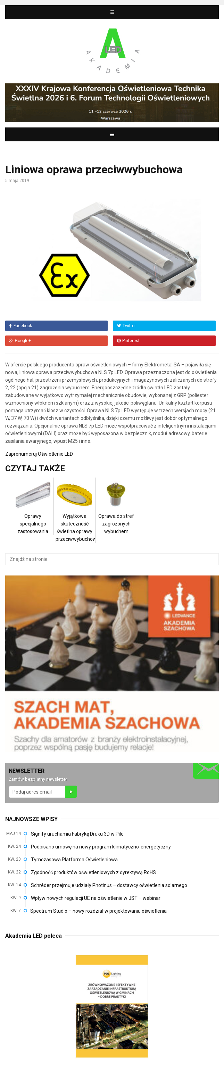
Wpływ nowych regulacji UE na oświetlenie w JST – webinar (95, 898)
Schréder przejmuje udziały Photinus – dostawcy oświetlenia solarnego (109, 885)
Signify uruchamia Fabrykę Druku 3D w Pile (77, 834)
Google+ (20, 340)
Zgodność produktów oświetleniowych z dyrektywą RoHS (93, 872)
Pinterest (128, 340)
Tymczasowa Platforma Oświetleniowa (74, 859)
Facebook (20, 325)
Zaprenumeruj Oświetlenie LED (39, 454)
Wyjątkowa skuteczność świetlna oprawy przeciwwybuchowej (78, 517)
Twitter (126, 325)
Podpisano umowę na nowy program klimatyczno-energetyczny (101, 847)
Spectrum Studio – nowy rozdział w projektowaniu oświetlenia (98, 911)
